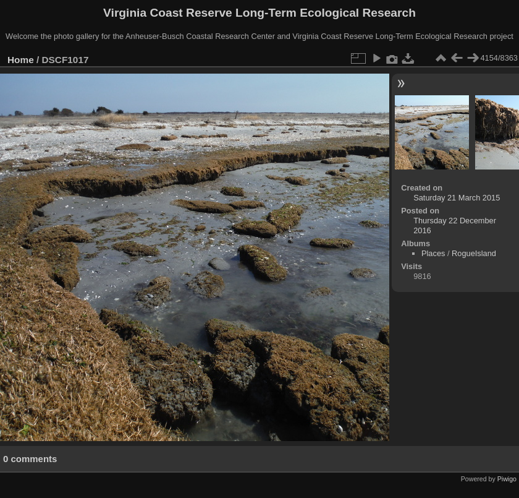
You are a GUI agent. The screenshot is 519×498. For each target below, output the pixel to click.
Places (433, 253)
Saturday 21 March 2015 (456, 197)
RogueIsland (474, 253)
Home (20, 59)
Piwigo (507, 479)
